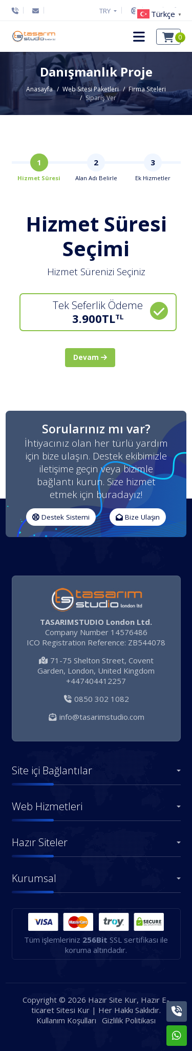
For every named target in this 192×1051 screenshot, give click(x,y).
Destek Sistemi (61, 517)
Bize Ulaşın (138, 517)
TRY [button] (105, 10)
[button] (139, 36)
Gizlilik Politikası (129, 1020)
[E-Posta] (35, 10)
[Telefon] (18, 10)
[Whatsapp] (176, 1035)
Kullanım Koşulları (66, 1020)
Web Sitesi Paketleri (90, 89)
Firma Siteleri (147, 89)
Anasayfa (39, 89)
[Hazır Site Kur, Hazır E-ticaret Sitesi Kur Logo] (33, 36)
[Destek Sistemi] (134, 10)
